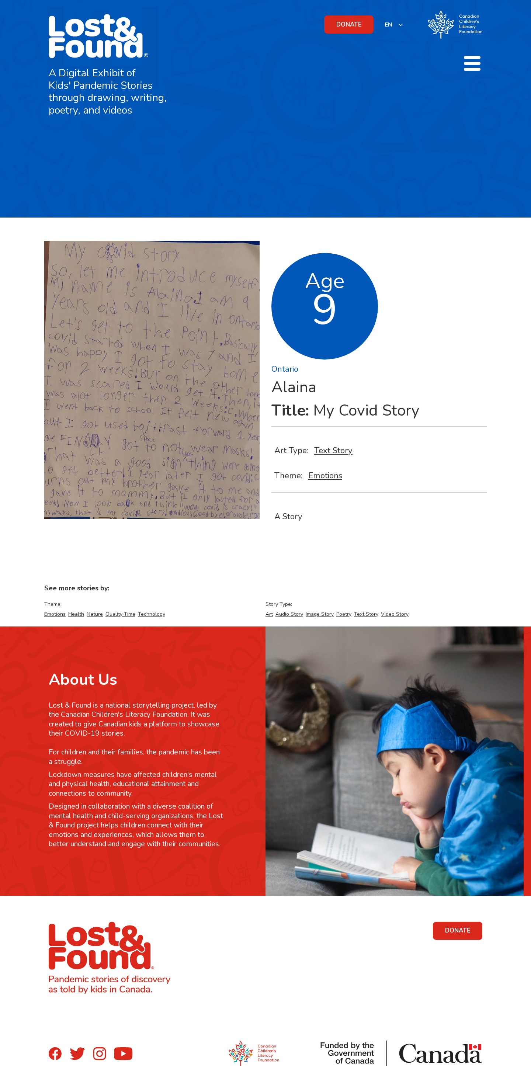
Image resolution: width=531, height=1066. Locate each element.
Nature (95, 614)
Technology (151, 614)
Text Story (333, 450)
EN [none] (388, 25)
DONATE (349, 24)
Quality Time (120, 614)
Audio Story (289, 614)
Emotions (325, 475)
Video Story (395, 614)
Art (269, 614)
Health (76, 614)
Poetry (343, 614)
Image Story (320, 614)
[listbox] (394, 24)
